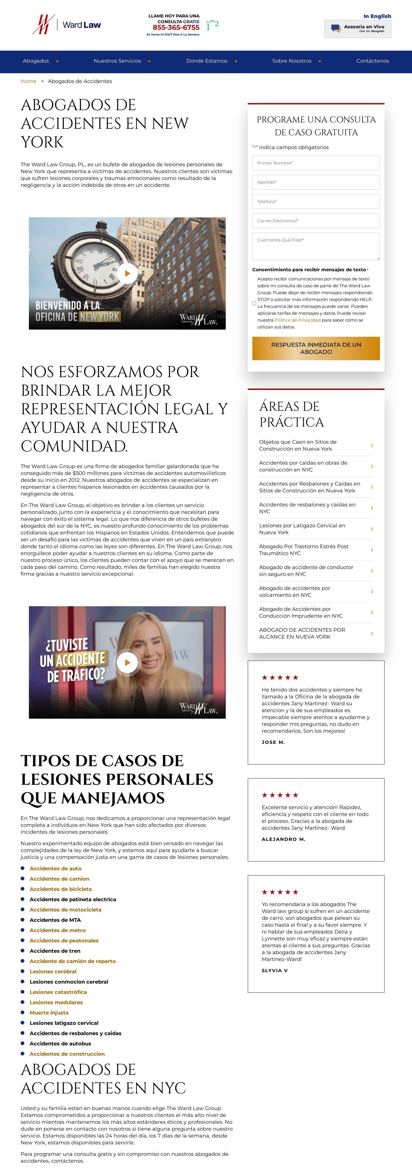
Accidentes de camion (59, 879)
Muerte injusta (49, 1013)
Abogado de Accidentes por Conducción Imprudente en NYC (301, 612)
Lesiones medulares (56, 1002)
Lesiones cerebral (53, 971)
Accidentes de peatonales (64, 941)
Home (29, 81)
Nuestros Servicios (117, 61)
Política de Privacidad (298, 320)
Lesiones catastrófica (58, 992)
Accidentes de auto (56, 868)
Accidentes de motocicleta (66, 910)
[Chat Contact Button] (357, 29)
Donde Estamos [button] (206, 61)
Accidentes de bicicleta (61, 889)
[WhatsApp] (212, 25)
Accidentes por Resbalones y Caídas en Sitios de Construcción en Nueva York (309, 487)
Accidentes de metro (58, 930)
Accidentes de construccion (67, 1054)
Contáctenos (372, 61)
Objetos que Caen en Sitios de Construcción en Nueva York (298, 445)
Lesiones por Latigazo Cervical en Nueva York (302, 529)
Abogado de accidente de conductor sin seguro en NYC (306, 570)
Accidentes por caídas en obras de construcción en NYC (303, 466)
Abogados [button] (36, 61)
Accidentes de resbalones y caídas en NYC (307, 508)
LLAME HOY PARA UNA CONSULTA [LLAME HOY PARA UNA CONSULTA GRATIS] (172, 24)
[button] (57, 61)
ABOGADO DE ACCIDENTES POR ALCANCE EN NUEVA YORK (302, 633)
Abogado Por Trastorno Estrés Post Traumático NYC (303, 549)
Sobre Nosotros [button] (292, 61)
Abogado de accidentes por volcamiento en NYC (294, 591)
